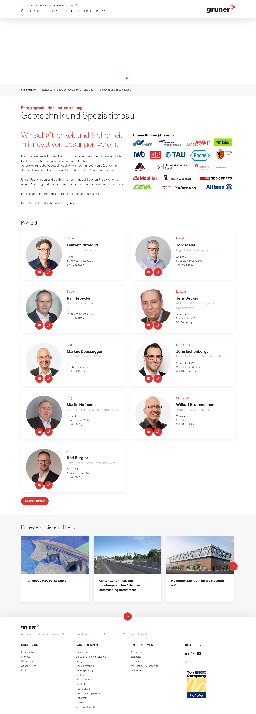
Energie (80, 662)
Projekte (84, 11)
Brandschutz (82, 653)
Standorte (135, 658)
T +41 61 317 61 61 (104, 635)
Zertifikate (136, 672)
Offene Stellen (28, 667)
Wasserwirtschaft (85, 708)
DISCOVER (45, 6)
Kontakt (25, 672)
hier (97, 193)
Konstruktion (82, 685)
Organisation (28, 653)
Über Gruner (32, 11)
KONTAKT (59, 6)
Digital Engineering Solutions (91, 658)
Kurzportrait (136, 653)
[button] (70, 6)
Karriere (104, 11)
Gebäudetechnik (85, 667)
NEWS (34, 6)
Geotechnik (82, 676)
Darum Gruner (28, 662)
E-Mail (124, 635)
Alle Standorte (139, 635)
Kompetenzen (60, 11)
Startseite (46, 90)
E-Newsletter (137, 662)
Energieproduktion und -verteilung (75, 90)
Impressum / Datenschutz (144, 667)
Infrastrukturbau (84, 681)
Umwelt (80, 704)
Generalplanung (84, 672)
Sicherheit (81, 699)
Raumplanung (83, 690)
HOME (24, 6)
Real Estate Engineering (88, 695)
